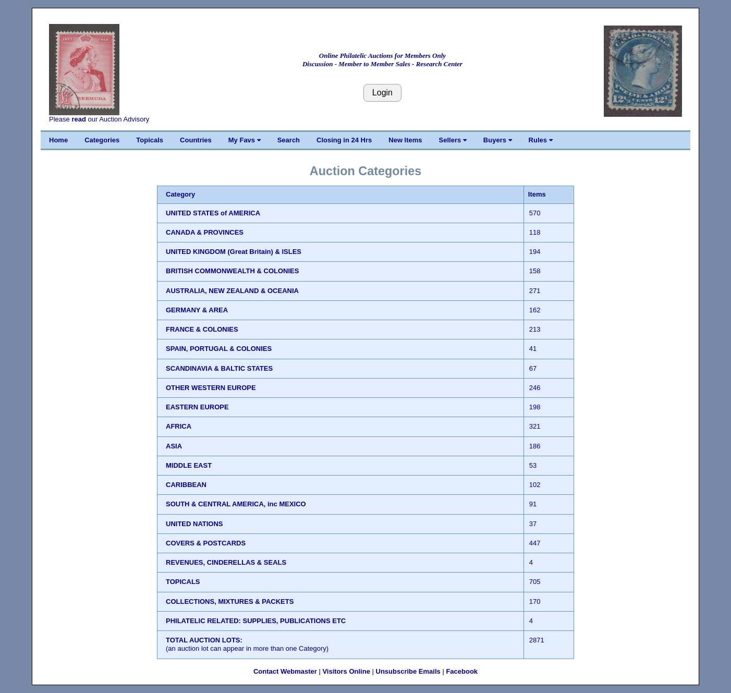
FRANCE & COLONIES (202, 329)
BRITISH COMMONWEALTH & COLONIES (232, 271)
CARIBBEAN (186, 485)
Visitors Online (346, 671)
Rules (541, 140)
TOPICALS (183, 582)
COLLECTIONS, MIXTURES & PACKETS (230, 601)
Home (58, 140)
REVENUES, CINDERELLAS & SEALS (226, 562)
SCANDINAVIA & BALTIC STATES (219, 368)
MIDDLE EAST (189, 465)
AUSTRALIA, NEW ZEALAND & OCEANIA (232, 291)
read (78, 119)
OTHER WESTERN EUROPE (211, 388)
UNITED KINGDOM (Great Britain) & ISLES (233, 252)
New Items (405, 140)
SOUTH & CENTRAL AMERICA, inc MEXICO (236, 504)
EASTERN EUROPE (197, 407)
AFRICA (178, 426)
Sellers (453, 140)
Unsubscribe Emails (408, 671)
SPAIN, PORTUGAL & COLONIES (219, 348)
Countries (196, 140)
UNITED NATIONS (194, 524)
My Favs (244, 140)
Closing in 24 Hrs (344, 140)
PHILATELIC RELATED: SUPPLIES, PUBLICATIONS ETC (256, 621)
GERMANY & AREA (197, 310)
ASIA (174, 446)
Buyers (497, 140)
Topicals (149, 140)
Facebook (462, 671)
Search (288, 140)
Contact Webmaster (285, 671)
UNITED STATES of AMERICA (213, 213)
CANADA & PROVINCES (204, 232)
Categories (101, 140)
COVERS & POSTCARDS (206, 543)
